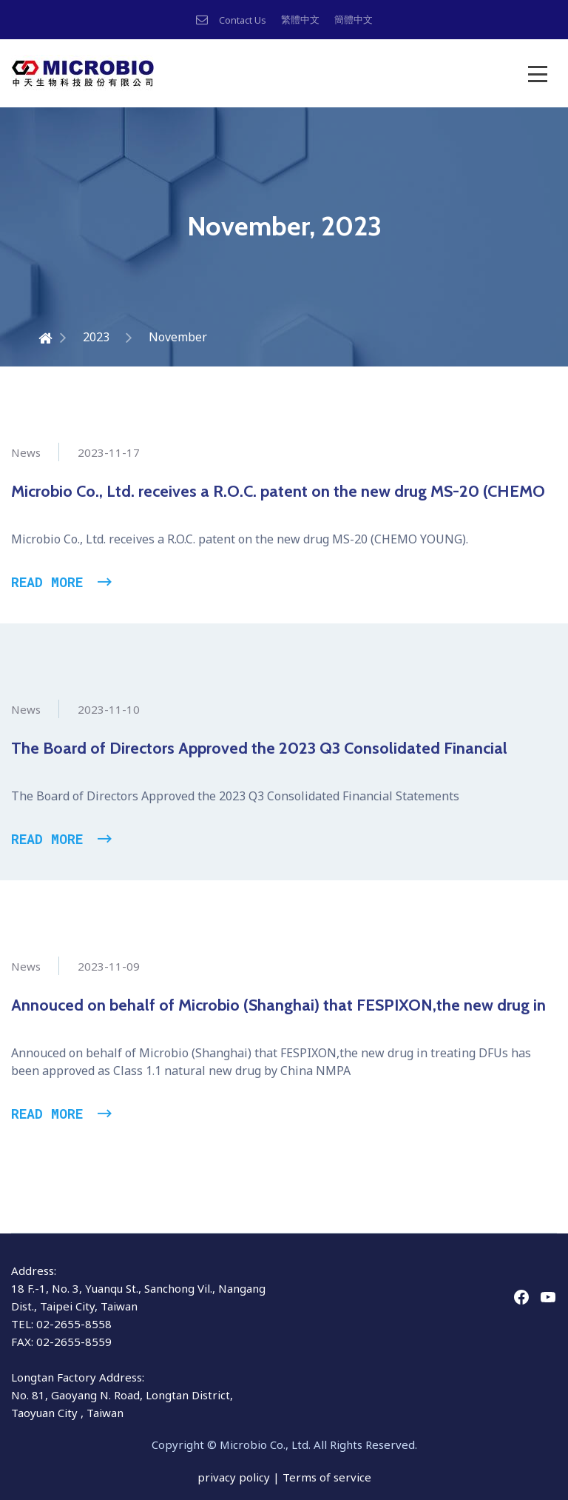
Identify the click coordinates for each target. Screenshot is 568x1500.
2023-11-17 (109, 452)
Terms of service (327, 1477)
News (26, 452)
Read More (47, 582)
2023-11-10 (109, 709)
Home (27, 337)
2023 (96, 337)
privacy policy (235, 1477)
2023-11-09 (109, 966)
